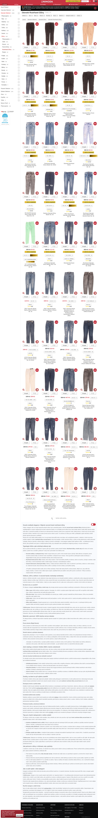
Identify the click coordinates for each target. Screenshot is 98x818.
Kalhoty (4, 30)
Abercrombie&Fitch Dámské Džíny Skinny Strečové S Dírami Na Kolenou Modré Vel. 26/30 (50, 506)
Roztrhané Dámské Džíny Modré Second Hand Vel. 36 (30, 115)
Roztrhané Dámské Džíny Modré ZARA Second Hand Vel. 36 (88, 215)
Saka (3, 61)
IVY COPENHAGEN (30, 259)
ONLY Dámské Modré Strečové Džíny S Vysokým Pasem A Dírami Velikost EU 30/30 (88, 361)
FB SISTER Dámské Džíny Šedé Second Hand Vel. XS (30, 214)
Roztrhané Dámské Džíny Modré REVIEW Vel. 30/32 (88, 264)
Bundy (3, 70)
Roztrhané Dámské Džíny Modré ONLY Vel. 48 (49, 264)
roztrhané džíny (48, 788)
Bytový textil (4, 103)
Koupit (26, 47)
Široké (4, 52)
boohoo (49, 209)
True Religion (30, 502)
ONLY (69, 209)
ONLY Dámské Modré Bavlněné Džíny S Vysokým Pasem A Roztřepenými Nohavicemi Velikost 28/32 (69, 312)
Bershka (88, 160)
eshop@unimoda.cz (69, 810)
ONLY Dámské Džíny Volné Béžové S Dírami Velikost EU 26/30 (30, 409)
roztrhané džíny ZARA (41, 688)
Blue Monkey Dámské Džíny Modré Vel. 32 (69, 64)
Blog (51, 807)
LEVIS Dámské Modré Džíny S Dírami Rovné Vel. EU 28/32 (30, 359)
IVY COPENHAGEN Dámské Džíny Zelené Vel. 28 (30, 266)
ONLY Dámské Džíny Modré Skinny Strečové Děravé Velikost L (30, 456)
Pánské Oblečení (5, 88)
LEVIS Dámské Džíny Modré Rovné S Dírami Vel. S (88, 456)
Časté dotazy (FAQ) (40, 807)
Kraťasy (4, 64)
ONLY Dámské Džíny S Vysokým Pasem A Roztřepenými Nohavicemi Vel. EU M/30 (49, 410)
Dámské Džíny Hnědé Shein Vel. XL (88, 64)
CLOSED (51, 712)
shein (88, 59)
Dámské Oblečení (6, 13)
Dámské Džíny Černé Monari (88, 113)
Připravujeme (5, 16)
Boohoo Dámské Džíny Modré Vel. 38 (49, 214)
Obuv (2, 94)
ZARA (88, 209)
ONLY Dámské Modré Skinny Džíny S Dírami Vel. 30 (30, 310)
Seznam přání (74, 4)
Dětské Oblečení (5, 91)
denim (30, 109)
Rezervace (57, 4)
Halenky (4, 21)
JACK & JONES (69, 258)
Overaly (4, 73)
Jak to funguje (90, 4)
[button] (26, 56)
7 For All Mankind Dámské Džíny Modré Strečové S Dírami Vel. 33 (69, 457)
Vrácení (38, 815)
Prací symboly (53, 812)
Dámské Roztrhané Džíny (69, 164)
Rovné (4, 44)
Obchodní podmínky (54, 815)
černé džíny (5, 47)
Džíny (3, 36)
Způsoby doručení (40, 810)
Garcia (88, 304)
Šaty (3, 18)
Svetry (3, 24)
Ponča (3, 82)
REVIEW (88, 258)
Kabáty (3, 76)
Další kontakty (68, 812)
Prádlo (3, 55)
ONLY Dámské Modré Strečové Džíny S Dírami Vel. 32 (49, 310)
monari (88, 108)
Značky (43, 4)
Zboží (5, 4)
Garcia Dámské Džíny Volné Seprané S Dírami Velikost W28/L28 (88, 310)
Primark (30, 60)
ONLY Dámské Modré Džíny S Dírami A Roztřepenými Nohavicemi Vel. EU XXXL (50, 459)
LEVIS (30, 353)
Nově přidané (4, 7)
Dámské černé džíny (26, 812)
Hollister (49, 59)
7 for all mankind (69, 450)
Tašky (2, 100)
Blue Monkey (69, 59)
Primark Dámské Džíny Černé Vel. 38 (30, 65)
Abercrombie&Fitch (50, 499)
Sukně (3, 33)
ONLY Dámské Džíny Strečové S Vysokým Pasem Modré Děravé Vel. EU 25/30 (50, 361)
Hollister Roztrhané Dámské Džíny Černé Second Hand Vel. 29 (50, 65)
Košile (3, 58)
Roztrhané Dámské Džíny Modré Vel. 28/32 (49, 164)
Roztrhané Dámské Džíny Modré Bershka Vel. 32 (88, 165)
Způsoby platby (39, 812)
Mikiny (3, 67)
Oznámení (29, 4)
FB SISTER (30, 209)
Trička (3, 27)
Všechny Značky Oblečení (56, 810)
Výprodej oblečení (6, 10)
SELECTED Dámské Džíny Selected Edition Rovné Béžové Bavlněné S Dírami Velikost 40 (69, 506)
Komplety (4, 84)
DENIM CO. (49, 109)
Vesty (3, 79)
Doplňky (3, 97)
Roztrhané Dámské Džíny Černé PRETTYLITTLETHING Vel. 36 (69, 115)
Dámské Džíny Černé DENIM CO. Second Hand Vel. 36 (50, 115)
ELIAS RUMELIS (69, 401)
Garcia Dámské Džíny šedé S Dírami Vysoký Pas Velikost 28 (88, 407)
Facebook (81, 807)
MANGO (92, 686)
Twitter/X (81, 810)
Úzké (3, 41)
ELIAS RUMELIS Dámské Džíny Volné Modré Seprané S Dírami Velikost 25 (69, 407)
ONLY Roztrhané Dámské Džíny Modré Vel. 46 (69, 215)
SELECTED (69, 499)
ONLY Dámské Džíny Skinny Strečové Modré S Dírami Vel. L (88, 505)
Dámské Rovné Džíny (26, 810)
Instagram (81, 812)
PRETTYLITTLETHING (68, 108)
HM (50, 159)
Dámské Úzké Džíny (26, 807)
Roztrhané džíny (7, 49)
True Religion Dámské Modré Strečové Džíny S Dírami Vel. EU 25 (30, 507)
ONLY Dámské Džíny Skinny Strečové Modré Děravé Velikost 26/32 (69, 359)
